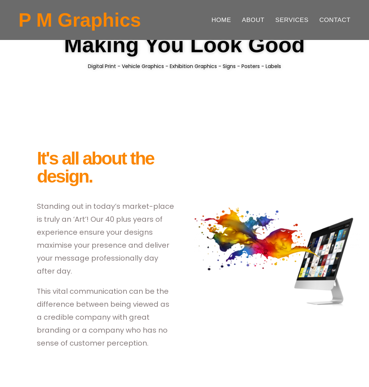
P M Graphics (79, 20)
